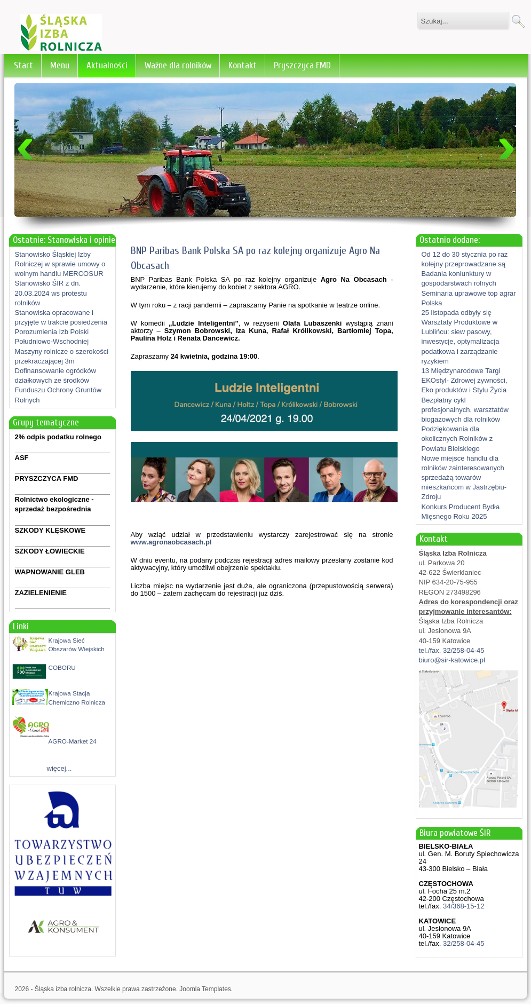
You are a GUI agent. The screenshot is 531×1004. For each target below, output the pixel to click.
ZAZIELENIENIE (41, 593)
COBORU (62, 667)
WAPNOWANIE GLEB (50, 572)
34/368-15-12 (462, 906)
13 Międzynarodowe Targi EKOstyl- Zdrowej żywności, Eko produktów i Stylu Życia (465, 380)
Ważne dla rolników (178, 65)
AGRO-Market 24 (73, 741)
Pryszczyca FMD (302, 65)
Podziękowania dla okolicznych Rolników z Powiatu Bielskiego (457, 438)
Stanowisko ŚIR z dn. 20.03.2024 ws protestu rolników (51, 292)
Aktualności (107, 65)
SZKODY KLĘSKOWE (50, 530)
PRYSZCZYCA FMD (46, 479)
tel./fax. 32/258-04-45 (452, 650)
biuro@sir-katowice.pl (452, 660)
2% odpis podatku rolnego (58, 437)
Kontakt (242, 65)
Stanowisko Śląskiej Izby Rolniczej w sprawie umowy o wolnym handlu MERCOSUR (60, 264)
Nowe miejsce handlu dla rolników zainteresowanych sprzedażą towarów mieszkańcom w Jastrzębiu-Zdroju (464, 477)
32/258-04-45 (462, 943)
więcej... (59, 768)
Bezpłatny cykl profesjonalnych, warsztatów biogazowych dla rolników (465, 409)
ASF (22, 458)
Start (23, 65)
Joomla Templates (205, 989)
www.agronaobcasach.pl (171, 542)
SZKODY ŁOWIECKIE (50, 551)
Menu (59, 65)
